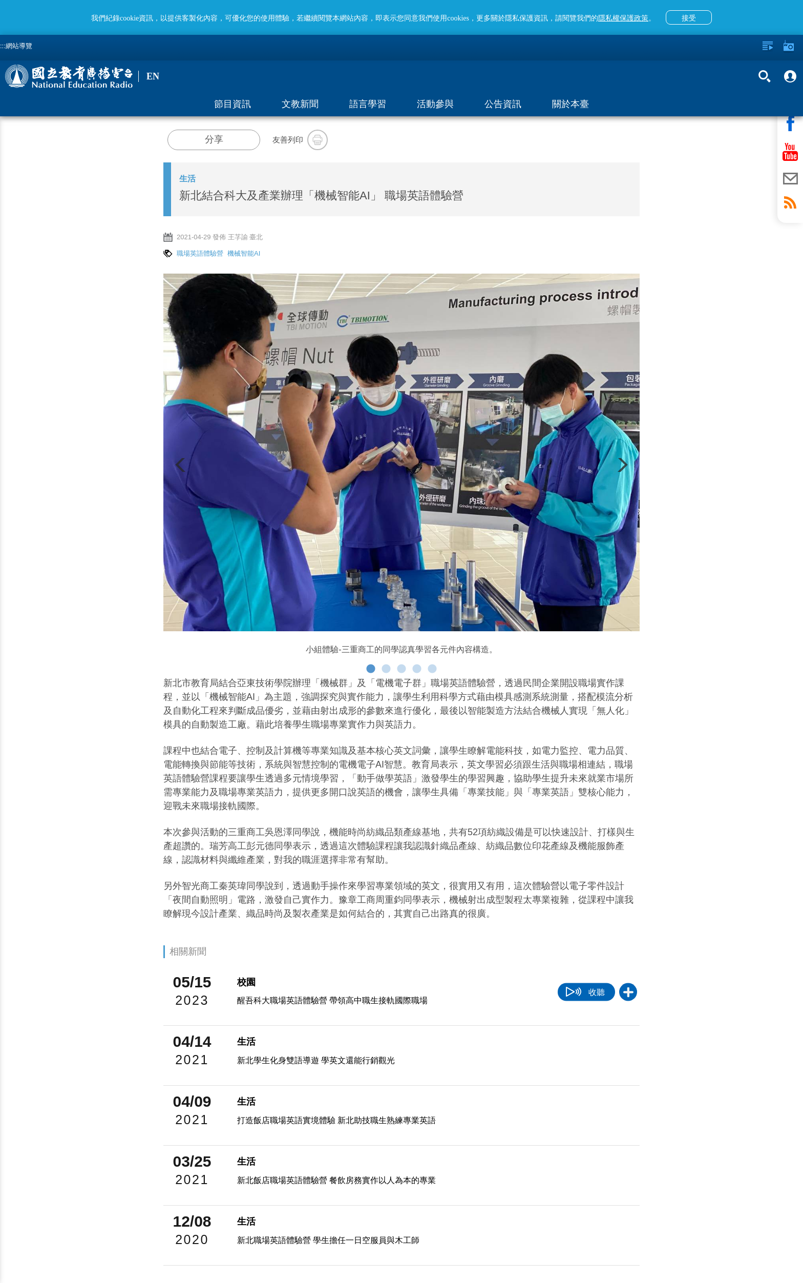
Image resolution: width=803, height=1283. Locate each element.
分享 (214, 139)
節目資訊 (232, 104)
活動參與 (435, 104)
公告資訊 (502, 104)
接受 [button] (689, 18)
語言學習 (367, 104)
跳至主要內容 (0, 0)
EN (152, 76)
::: (3, 46)
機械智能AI (243, 253)
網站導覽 (19, 46)
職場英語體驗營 (200, 253)
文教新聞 (300, 104)
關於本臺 (570, 104)
